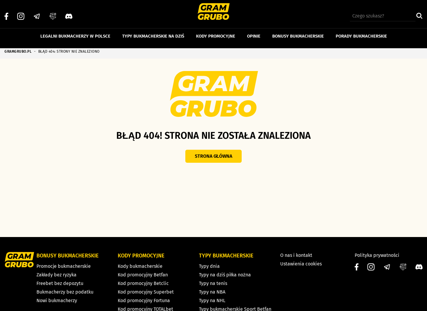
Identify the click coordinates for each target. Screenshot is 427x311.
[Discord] (68, 12)
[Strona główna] (213, 12)
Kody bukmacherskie (140, 266)
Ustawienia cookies (301, 264)
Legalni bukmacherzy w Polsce (75, 32)
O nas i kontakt (296, 255)
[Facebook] (6, 12)
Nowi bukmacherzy (56, 300)
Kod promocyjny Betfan (143, 275)
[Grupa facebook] (52, 12)
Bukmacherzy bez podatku (64, 292)
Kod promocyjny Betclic (143, 283)
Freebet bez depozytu (59, 283)
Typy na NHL (212, 300)
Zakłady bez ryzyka (56, 275)
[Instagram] (20, 12)
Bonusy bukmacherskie (298, 32)
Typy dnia (209, 266)
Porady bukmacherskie (361, 32)
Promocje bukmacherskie (63, 266)
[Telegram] (36, 12)
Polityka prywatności (377, 255)
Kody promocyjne (215, 32)
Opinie (253, 32)
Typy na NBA (212, 292)
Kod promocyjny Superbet (146, 292)
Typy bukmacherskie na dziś (153, 32)
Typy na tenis (213, 283)
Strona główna (213, 156)
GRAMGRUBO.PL (17, 51)
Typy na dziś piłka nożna (225, 275)
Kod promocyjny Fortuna (144, 300)
